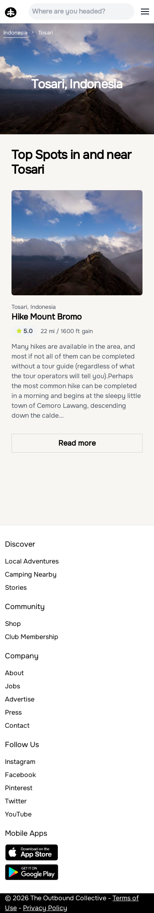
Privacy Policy (45, 908)
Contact (17, 725)
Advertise (19, 699)
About (14, 673)
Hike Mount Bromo (46, 317)
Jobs (12, 686)
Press (13, 712)
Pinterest (18, 788)
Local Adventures (32, 561)
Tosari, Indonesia (33, 306)
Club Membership (31, 636)
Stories (16, 587)
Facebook (20, 774)
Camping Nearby (31, 574)
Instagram (20, 761)
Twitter (16, 801)
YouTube (18, 814)
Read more (77, 443)
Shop (13, 623)
